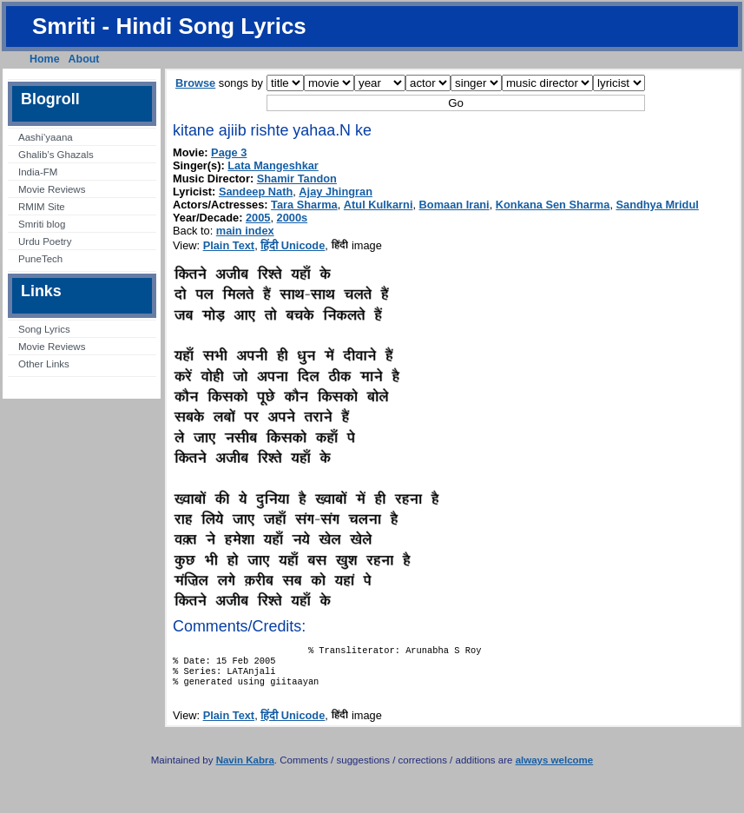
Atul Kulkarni (378, 204)
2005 (258, 217)
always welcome (555, 768)
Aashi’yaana (45, 137)
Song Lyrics (44, 329)
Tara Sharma (304, 204)
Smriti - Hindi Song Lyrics (169, 26)
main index (245, 230)
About (84, 59)
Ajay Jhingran (335, 191)
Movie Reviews (51, 189)
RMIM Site (41, 207)
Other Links (43, 364)
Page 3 (229, 152)
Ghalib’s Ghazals (56, 154)
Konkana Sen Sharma (553, 204)
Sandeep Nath (256, 191)
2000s (292, 217)
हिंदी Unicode (292, 245)
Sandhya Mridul (657, 204)
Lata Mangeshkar (273, 165)
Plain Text (229, 245)
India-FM (37, 172)
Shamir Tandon (297, 178)
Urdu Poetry (44, 241)
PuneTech (40, 259)
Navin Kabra (245, 768)
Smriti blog (41, 224)
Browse (195, 82)
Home (45, 59)
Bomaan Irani (454, 204)
